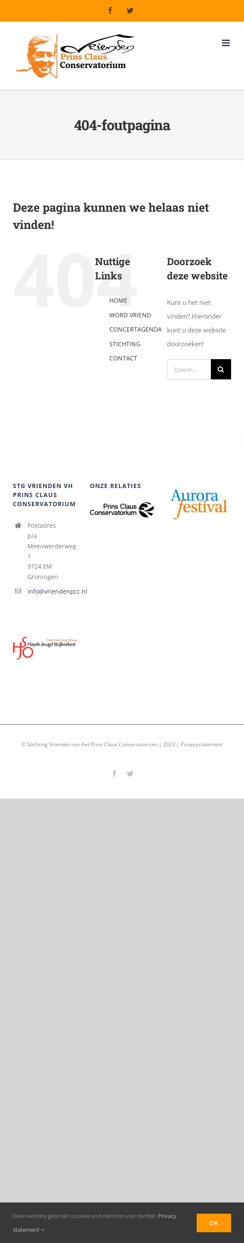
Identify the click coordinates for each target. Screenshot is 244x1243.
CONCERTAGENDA (135, 329)
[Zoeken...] (189, 369)
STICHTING (124, 344)
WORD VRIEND (130, 315)
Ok (214, 1223)
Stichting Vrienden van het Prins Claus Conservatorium (92, 744)
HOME (118, 300)
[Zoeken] (221, 369)
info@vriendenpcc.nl (52, 591)
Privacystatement (201, 744)
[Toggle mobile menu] (226, 42)
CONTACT (123, 358)
